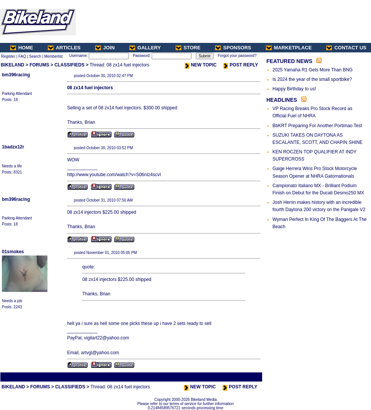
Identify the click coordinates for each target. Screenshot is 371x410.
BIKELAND (12, 65)
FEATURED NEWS (289, 61)
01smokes (13, 251)
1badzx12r (13, 147)
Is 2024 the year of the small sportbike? (312, 79)
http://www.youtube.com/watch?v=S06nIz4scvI (114, 174)
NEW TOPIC (201, 65)
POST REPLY (240, 65)
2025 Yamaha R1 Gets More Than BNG (312, 70)
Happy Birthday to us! (294, 88)
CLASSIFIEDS (69, 65)
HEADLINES (281, 100)
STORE (188, 47)
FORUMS (39, 65)
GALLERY (145, 47)
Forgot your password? (237, 56)
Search (35, 56)
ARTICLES (64, 47)
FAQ (22, 56)
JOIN (105, 47)
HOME (21, 47)
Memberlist (53, 56)
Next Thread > (248, 377)
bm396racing (16, 74)
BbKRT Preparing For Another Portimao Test (317, 125)
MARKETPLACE (289, 47)
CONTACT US (346, 47)
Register (8, 56)
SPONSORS (233, 47)
